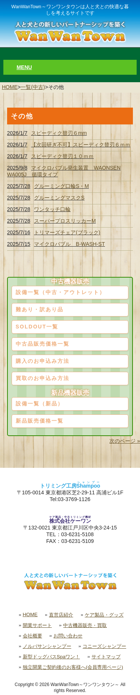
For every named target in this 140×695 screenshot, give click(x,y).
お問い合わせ (68, 636)
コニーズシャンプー (104, 646)
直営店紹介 (61, 615)
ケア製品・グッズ (104, 615)
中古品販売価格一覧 (42, 344)
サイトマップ (106, 657)
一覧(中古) (33, 87)
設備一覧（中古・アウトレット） (60, 292)
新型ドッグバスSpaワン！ (51, 657)
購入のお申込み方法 (42, 361)
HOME (10, 87)
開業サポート (37, 625)
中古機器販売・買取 (85, 625)
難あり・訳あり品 (39, 309)
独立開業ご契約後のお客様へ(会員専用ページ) (73, 667)
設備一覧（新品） (39, 404)
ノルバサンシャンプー (47, 646)
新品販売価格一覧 (39, 421)
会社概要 (32, 636)
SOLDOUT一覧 (37, 327)
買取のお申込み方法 (42, 378)
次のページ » (124, 441)
